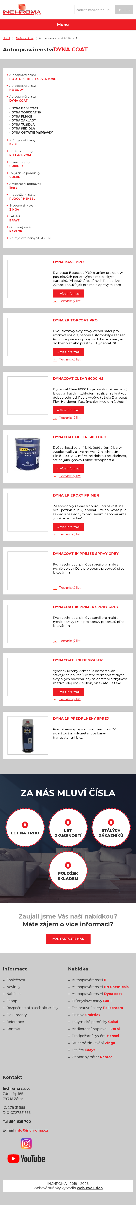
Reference (15, 1022)
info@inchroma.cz (31, 1130)
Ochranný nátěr (20, 229)
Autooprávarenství (32, 77)
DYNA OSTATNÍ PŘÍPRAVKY (32, 132)
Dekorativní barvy (97, 1008)
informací (68, 293)
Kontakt (13, 1029)
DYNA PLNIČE (22, 116)
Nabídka (14, 994)
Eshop (12, 1001)
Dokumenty (17, 1015)
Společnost (16, 980)
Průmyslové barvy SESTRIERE (30, 238)
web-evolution (90, 1188)
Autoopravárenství (22, 98)
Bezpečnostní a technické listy (32, 1008)
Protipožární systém (23, 197)
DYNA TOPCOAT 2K (26, 112)
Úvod (6, 38)
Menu (63, 24)
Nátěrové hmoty (21, 153)
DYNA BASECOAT (25, 108)
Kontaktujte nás (68, 939)
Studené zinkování (22, 207)
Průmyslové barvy (22, 142)
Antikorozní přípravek (25, 186)
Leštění (14, 218)
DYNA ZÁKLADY (24, 120)
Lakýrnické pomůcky (24, 175)
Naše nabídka (24, 38)
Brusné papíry (19, 164)
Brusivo (86, 1015)
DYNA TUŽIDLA (23, 124)
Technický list (70, 301)
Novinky (13, 987)
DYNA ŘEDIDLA (23, 128)
